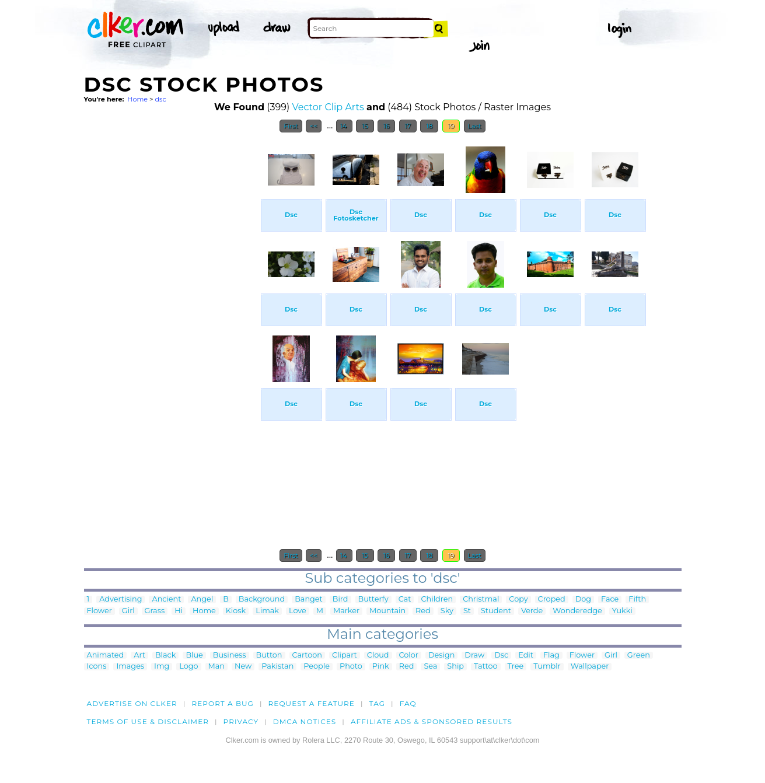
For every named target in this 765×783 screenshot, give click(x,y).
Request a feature (311, 703)
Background (262, 599)
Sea (430, 666)
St (467, 611)
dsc (160, 99)
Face (610, 599)
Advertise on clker (132, 703)
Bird (340, 599)
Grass (155, 611)
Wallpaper (590, 666)
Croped (551, 599)
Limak (267, 611)
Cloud (378, 655)
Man (216, 666)
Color (408, 655)
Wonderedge (577, 611)
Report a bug (222, 703)
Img (161, 666)
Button (269, 655)
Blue (194, 655)
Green (638, 655)
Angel (202, 599)
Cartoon (307, 655)
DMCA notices (305, 721)
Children (437, 599)
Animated (105, 655)
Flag (551, 655)
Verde (532, 611)
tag (377, 703)
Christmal (481, 599)
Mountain (387, 611)
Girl (128, 611)
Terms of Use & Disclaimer (148, 721)
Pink (380, 666)
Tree (516, 666)
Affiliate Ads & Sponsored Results (431, 721)
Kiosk (236, 611)
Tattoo (486, 666)
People (316, 666)
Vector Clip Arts (328, 107)
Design (441, 655)
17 (408, 126)
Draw (474, 655)
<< (313, 126)
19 (451, 126)
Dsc (501, 655)
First (291, 126)
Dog (583, 599)
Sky (447, 611)
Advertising (120, 599)
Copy (518, 599)
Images (130, 666)
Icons (97, 666)
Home (137, 99)
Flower (99, 611)
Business (229, 655)
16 (387, 126)
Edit (525, 655)
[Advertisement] (171, 314)
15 (364, 126)
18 (429, 126)
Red (423, 611)
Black (165, 655)
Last (474, 126)
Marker (346, 611)
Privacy (241, 721)
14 (344, 126)
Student (496, 611)
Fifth (637, 599)
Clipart (344, 655)
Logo (188, 666)
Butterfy (373, 599)
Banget (309, 599)
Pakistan (277, 666)
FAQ (408, 703)
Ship (455, 666)
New (243, 666)
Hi (178, 611)
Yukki (622, 611)
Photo (351, 666)
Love (297, 611)
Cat (405, 599)
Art (139, 655)
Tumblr (547, 666)
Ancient (166, 599)
